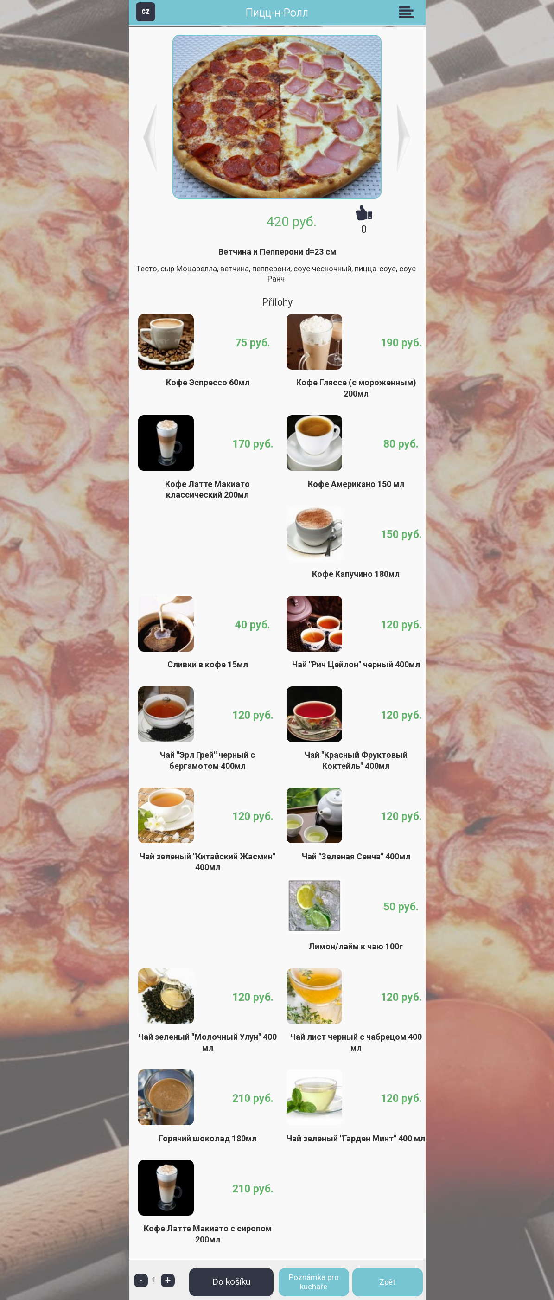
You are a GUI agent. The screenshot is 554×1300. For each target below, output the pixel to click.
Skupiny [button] (409, 12)
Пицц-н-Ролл (277, 12)
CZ (145, 11)
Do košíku (231, 1281)
